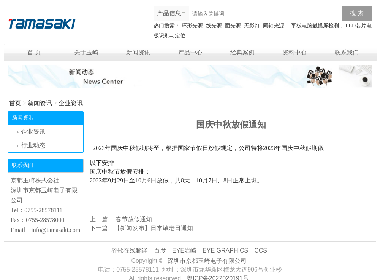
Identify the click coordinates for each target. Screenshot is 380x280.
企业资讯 (71, 103)
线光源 (214, 26)
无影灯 (252, 26)
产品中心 (190, 52)
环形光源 (192, 26)
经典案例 (242, 52)
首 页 (34, 52)
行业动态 (31, 145)
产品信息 (169, 13)
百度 (160, 250)
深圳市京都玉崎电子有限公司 (207, 261)
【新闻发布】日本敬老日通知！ (156, 228)
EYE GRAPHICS (225, 250)
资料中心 (294, 52)
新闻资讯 (138, 52)
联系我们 (346, 52)
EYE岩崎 (184, 250)
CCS (260, 250)
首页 (15, 103)
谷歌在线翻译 (129, 250)
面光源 (233, 26)
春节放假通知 (133, 219)
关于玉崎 (86, 52)
